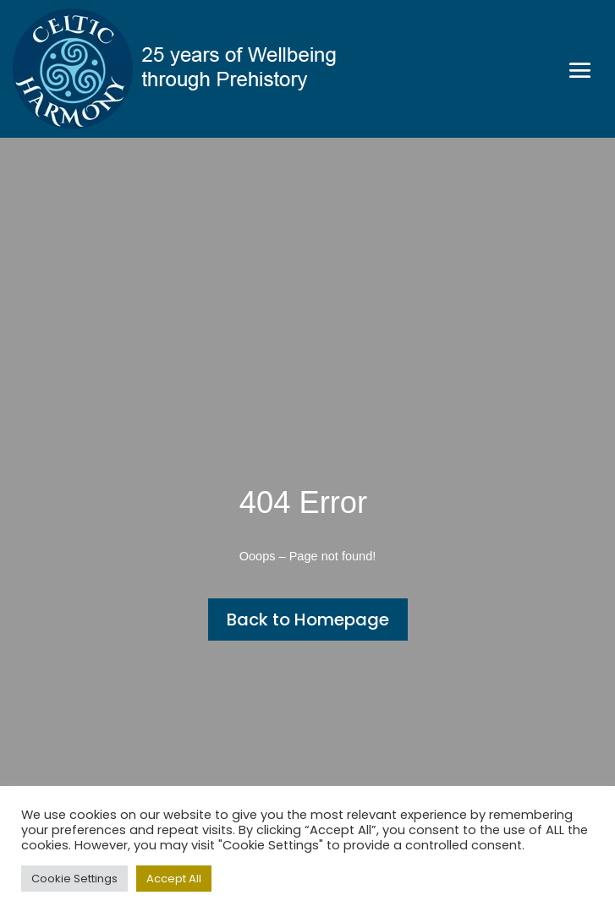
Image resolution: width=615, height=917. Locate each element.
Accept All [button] (173, 879)
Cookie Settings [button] (74, 879)
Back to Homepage (308, 619)
